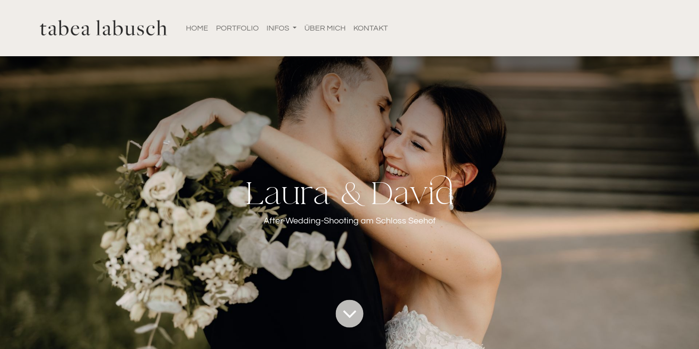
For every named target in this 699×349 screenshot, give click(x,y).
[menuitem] (197, 28)
